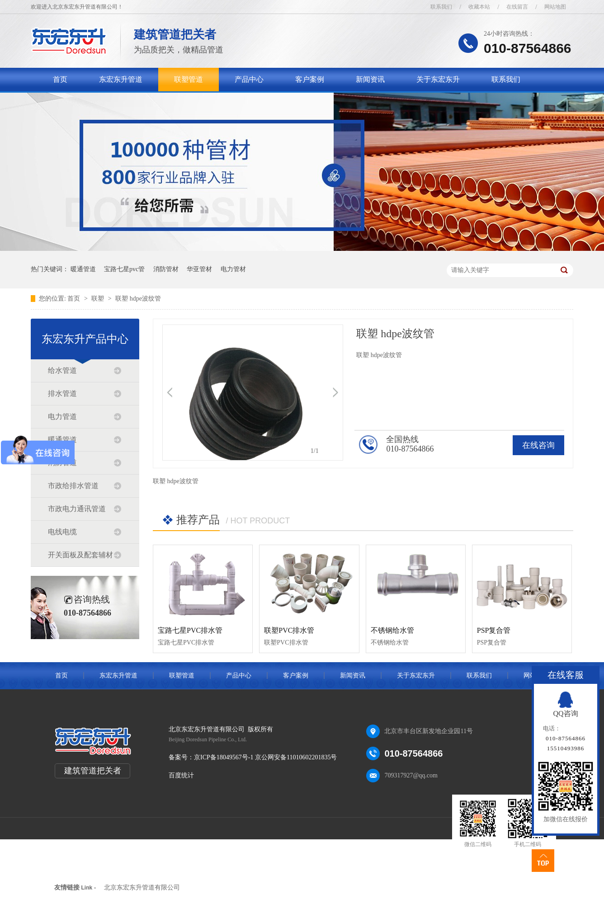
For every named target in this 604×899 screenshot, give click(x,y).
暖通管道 (83, 269)
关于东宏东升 (438, 79)
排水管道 (62, 393)
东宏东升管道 (120, 79)
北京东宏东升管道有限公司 (142, 887)
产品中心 (249, 79)
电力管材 (233, 269)
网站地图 (555, 7)
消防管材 (166, 269)
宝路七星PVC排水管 (190, 630)
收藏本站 (479, 7)
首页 (60, 79)
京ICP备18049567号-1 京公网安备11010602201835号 (265, 757)
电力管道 (62, 416)
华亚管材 (199, 269)
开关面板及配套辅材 (80, 555)
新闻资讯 (370, 79)
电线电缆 (62, 532)
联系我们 (441, 7)
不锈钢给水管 (392, 630)
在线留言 (517, 7)
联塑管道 (188, 79)
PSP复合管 (494, 630)
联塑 (98, 298)
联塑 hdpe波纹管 (138, 298)
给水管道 (62, 370)
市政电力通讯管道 (77, 509)
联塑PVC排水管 (289, 630)
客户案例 (309, 79)
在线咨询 (538, 445)
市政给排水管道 (73, 486)
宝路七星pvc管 (124, 269)
